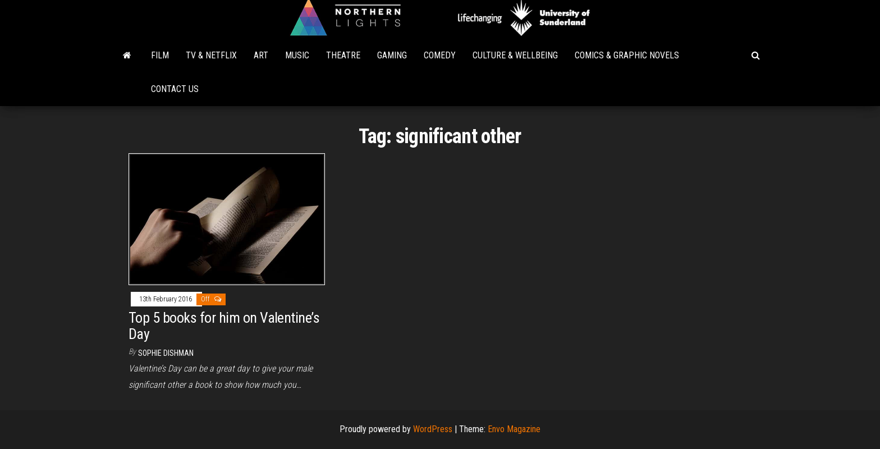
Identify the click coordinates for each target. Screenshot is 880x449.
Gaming (392, 55)
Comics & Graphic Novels (627, 55)
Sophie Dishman (166, 353)
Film (160, 55)
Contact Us (175, 89)
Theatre (343, 55)
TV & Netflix (211, 55)
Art (261, 55)
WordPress (432, 429)
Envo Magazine (514, 429)
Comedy (440, 55)
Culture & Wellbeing (515, 55)
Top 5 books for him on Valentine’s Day (224, 325)
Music (297, 55)
